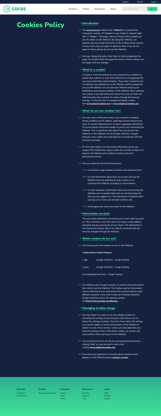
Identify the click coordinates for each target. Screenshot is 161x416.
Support (125, 2)
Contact (140, 2)
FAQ (84, 398)
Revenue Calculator (47, 393)
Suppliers (21, 393)
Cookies (107, 398)
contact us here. (120, 357)
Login (153, 2)
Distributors (22, 395)
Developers (99, 9)
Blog (62, 395)
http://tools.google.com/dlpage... (102, 301)
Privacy (107, 395)
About (113, 9)
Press (62, 398)
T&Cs (106, 393)
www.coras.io (93, 30)
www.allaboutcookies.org (126, 103)
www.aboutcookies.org (98, 103)
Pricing (86, 9)
